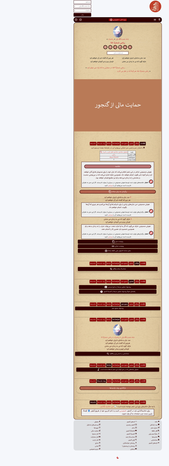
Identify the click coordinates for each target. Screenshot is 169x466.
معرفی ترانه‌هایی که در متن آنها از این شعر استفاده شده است (84, 369)
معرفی (64, 422)
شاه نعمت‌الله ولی (89, 39)
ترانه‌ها (76, 143)
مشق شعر (91, 143)
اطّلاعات (109, 143)
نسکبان (100, 449)
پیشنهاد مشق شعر (84, 308)
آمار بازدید (63, 440)
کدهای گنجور (99, 422)
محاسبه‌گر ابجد (98, 437)
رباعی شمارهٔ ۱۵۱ (84, 43)
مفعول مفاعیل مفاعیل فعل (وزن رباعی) (82, 152)
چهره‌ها (64, 428)
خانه (124, 422)
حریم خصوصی (61, 449)
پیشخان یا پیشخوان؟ (96, 446)
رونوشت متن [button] (84, 241)
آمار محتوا (63, 434)
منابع (64, 443)
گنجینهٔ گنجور (98, 434)
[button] (126, 19)
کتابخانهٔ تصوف (80, 157)
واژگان (103, 143)
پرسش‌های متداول (60, 425)
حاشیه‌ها (60, 143)
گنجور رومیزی (98, 425)
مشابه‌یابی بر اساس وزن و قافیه (84, 353)
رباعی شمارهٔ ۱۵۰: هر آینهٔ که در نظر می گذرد (100, 71)
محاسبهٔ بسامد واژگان (84, 269)
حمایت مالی (62, 431)
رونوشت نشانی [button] (84, 246)
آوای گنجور (99, 440)
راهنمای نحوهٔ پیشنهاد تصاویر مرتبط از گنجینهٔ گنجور (84, 291)
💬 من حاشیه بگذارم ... (74, 406)
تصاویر (98, 143)
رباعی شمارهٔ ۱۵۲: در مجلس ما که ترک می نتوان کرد (72, 67)
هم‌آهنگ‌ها (82, 143)
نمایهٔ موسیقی (120, 434)
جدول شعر (121, 428)
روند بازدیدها (68, 143)
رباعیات (78, 39)
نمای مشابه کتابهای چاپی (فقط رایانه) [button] (84, 250)
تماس (64, 446)
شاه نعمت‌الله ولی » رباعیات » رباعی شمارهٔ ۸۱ (84, 337)
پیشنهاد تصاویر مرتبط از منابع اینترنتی (84, 287)
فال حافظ (122, 431)
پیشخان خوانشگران (97, 443)
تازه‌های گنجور (120, 443)
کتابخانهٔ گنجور (98, 431)
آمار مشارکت (62, 437)
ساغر (101, 428)
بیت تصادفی (121, 425)
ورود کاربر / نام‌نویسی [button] (85, 19)
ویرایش (77, 185)
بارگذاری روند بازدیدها (84, 388)
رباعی (80, 155)
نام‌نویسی (89, 410)
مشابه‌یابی (122, 440)
